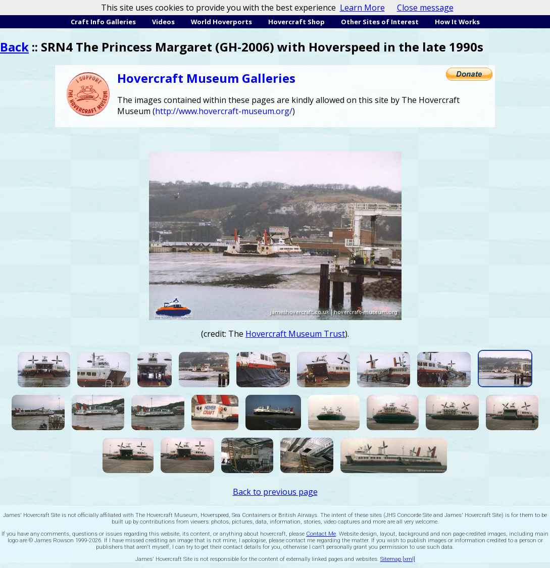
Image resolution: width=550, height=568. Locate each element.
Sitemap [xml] (397, 559)
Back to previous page (275, 491)
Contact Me (321, 534)
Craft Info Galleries (103, 21)
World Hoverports (221, 21)
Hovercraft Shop (296, 21)
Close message (425, 7)
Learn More (362, 7)
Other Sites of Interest (380, 21)
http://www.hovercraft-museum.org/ (223, 111)
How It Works (457, 21)
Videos (163, 21)
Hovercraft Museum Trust (295, 333)
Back (14, 46)
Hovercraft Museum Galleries (206, 78)
